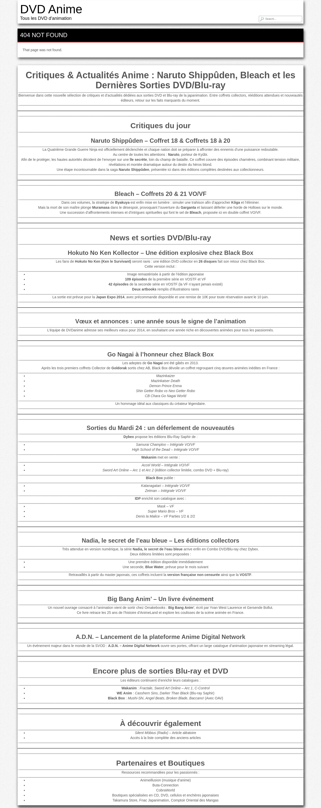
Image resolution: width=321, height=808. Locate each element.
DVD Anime (51, 9)
